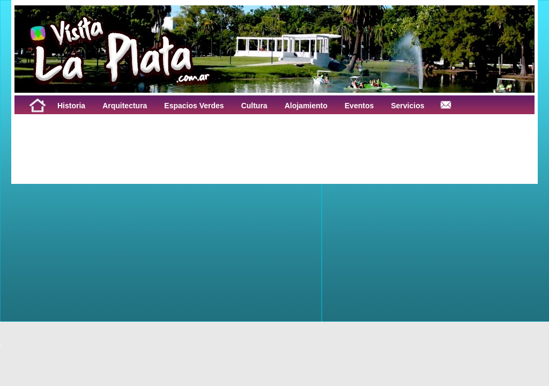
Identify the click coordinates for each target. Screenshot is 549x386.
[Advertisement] (147, 138)
